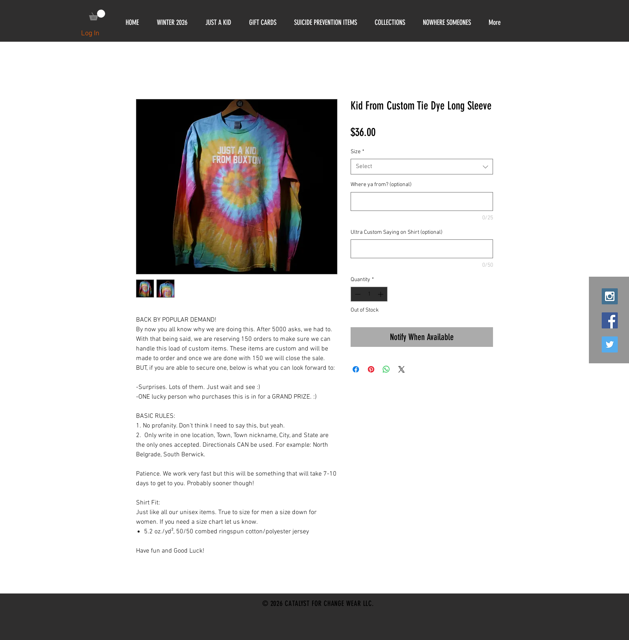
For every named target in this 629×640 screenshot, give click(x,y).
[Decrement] (357, 294)
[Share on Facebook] (356, 369)
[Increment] (381, 294)
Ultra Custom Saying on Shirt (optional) (396, 232)
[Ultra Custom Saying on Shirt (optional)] (422, 249)
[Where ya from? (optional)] (422, 201)
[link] (97, 15)
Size (357, 151)
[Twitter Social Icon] (610, 344)
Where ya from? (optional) (381, 184)
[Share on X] (401, 369)
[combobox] (422, 166)
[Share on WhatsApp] (386, 369)
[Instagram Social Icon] (610, 296)
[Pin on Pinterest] (371, 369)
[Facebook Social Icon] (610, 320)
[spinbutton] (369, 294)
